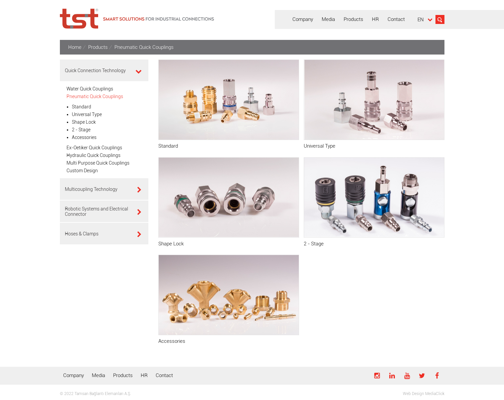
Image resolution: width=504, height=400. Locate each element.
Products (123, 375)
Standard (81, 106)
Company (73, 375)
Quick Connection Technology (95, 70)
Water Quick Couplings (90, 88)
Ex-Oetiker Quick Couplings (94, 147)
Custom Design (82, 170)
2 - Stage (81, 129)
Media (98, 375)
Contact (164, 375)
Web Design (413, 393)
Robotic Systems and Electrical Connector (96, 211)
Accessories (84, 137)
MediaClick (434, 393)
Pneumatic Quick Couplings (95, 96)
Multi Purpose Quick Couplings (98, 163)
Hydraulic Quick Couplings (93, 155)
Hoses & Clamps (81, 233)
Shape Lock (84, 122)
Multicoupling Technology (91, 189)
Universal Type (87, 114)
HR (144, 375)
